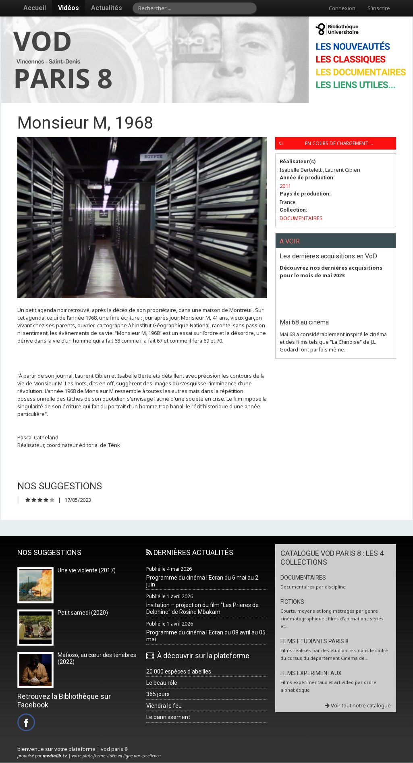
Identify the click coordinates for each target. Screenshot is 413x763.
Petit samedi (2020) (83, 612)
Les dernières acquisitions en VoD (328, 256)
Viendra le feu (164, 706)
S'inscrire (378, 8)
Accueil (34, 8)
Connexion (342, 8)
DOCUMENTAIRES (301, 218)
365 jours (158, 694)
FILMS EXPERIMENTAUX (311, 673)
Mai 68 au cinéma (304, 322)
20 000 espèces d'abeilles (178, 671)
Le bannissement (168, 717)
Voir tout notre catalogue (358, 705)
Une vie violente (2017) (87, 570)
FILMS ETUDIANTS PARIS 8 (314, 641)
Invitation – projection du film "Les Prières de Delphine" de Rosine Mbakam (202, 608)
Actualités (106, 8)
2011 (285, 185)
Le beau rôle (161, 683)
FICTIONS (292, 602)
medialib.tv (55, 756)
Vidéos (68, 8)
